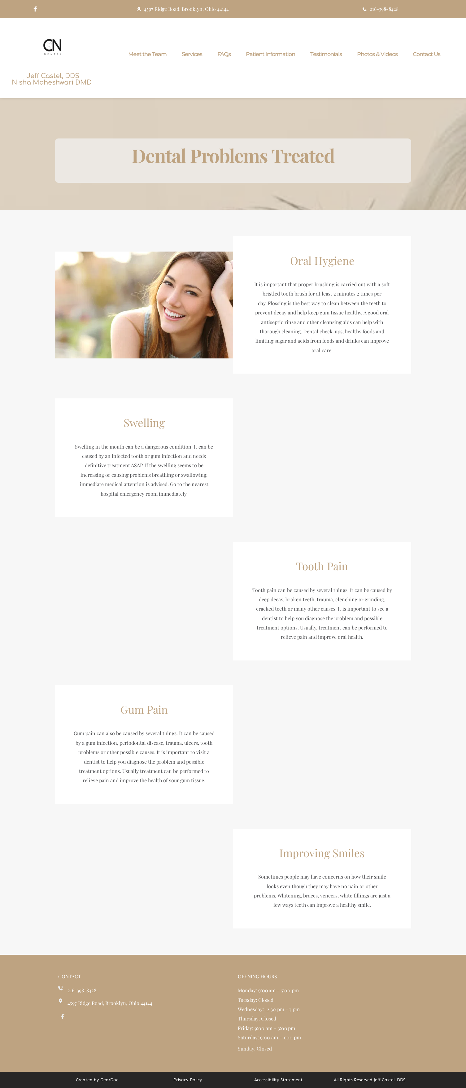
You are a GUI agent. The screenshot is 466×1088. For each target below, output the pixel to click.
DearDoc (109, 1079)
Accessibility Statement (278, 1079)
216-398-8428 (82, 990)
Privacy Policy (187, 1079)
